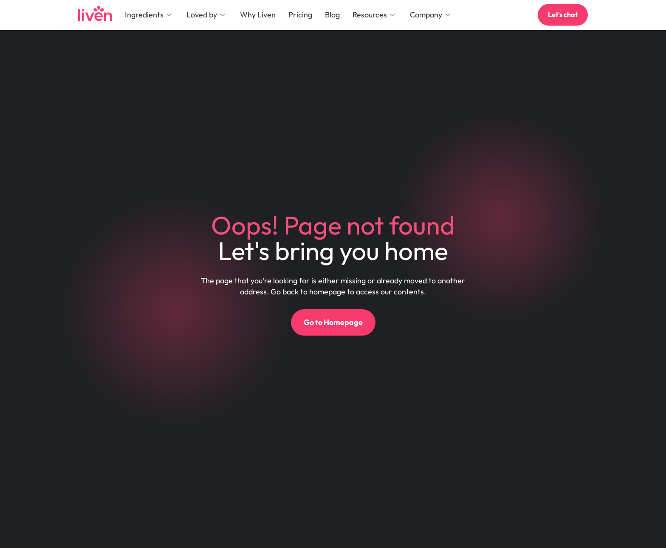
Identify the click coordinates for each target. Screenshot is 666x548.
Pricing (300, 15)
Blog (332, 15)
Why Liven (258, 15)
